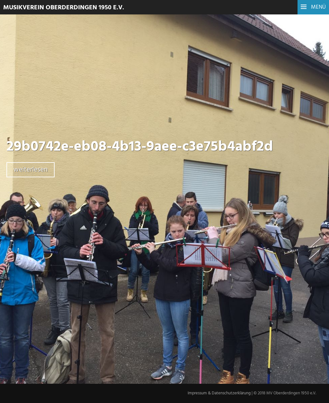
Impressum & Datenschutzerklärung (219, 393)
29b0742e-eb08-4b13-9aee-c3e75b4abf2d (139, 147)
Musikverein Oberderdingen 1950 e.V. (63, 8)
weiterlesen (30, 169)
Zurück (102, 303)
